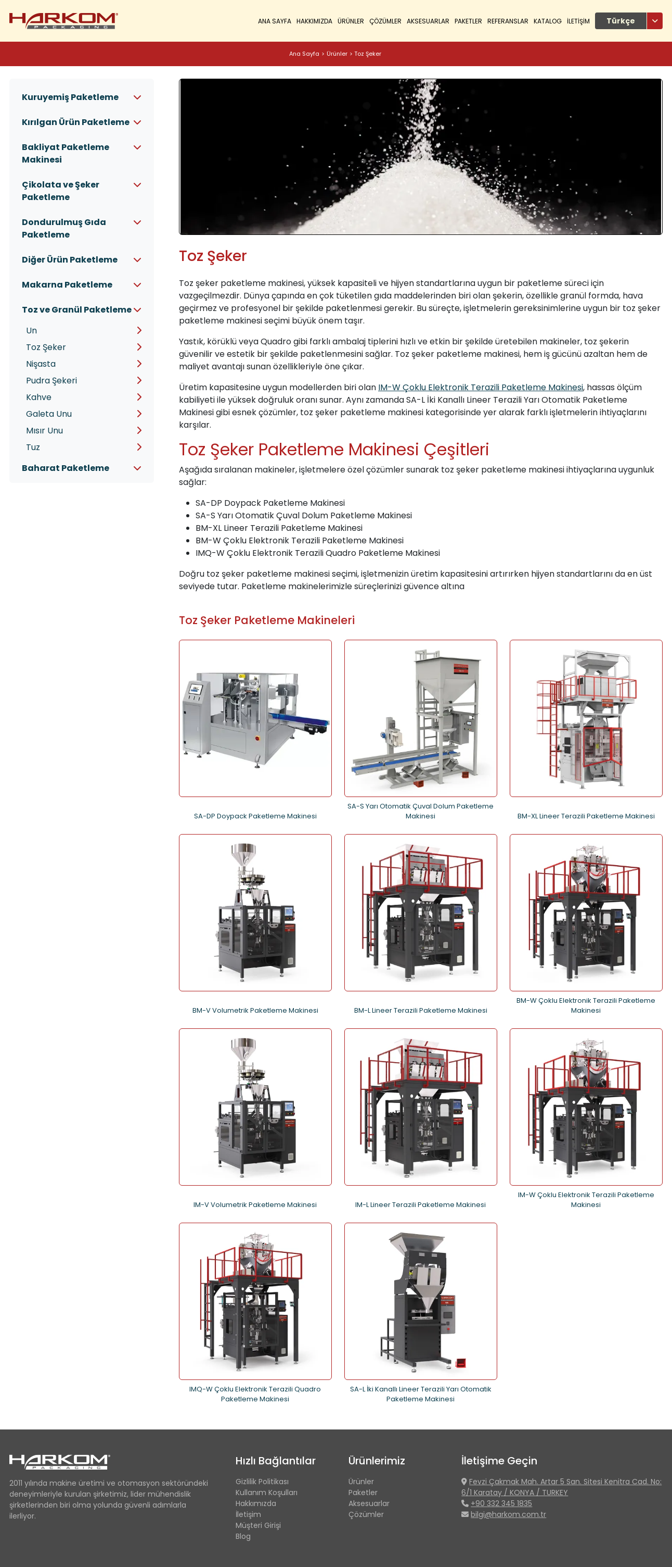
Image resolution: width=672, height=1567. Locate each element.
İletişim (248, 1514)
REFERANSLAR (507, 21)
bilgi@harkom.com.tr (508, 1514)
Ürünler (337, 53)
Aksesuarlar (428, 21)
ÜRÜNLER (351, 21)
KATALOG (548, 21)
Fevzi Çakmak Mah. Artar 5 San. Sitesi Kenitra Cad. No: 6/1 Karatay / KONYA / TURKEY (561, 1487)
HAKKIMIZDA (314, 21)
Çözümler (366, 1514)
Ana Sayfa (274, 21)
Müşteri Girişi (258, 1525)
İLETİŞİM (578, 21)
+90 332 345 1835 (501, 1503)
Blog (243, 1536)
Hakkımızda (256, 1503)
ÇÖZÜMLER (385, 21)
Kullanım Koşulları (267, 1492)
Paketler (468, 21)
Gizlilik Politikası (262, 1481)
